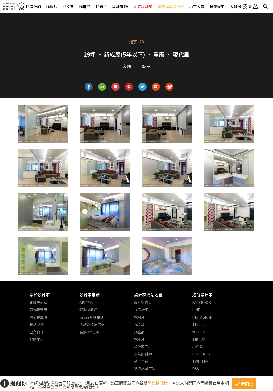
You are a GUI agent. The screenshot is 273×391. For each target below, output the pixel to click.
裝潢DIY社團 (89, 331)
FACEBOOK (201, 302)
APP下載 (86, 302)
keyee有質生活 (91, 317)
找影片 (101, 6)
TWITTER (200, 361)
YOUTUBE (200, 331)
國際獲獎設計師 (170, 6)
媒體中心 (36, 339)
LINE (196, 309)
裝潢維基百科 (144, 368)
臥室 (146, 66)
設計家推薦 (89, 295)
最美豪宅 (217, 6)
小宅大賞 (196, 6)
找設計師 (33, 6)
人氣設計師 (142, 6)
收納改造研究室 (91, 324)
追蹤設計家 (202, 295)
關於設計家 (39, 295)
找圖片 (51, 6)
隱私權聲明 (38, 317)
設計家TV (120, 6)
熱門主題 (141, 361)
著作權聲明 (38, 309)
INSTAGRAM (202, 317)
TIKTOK (198, 339)
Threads (199, 324)
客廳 (127, 66)
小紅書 (197, 346)
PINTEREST (202, 353)
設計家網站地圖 (148, 295)
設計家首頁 (143, 302)
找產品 (84, 6)
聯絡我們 (36, 324)
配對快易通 (88, 309)
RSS (195, 368)
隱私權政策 (158, 383)
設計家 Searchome (14, 8)
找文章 (68, 6)
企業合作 (36, 331)
